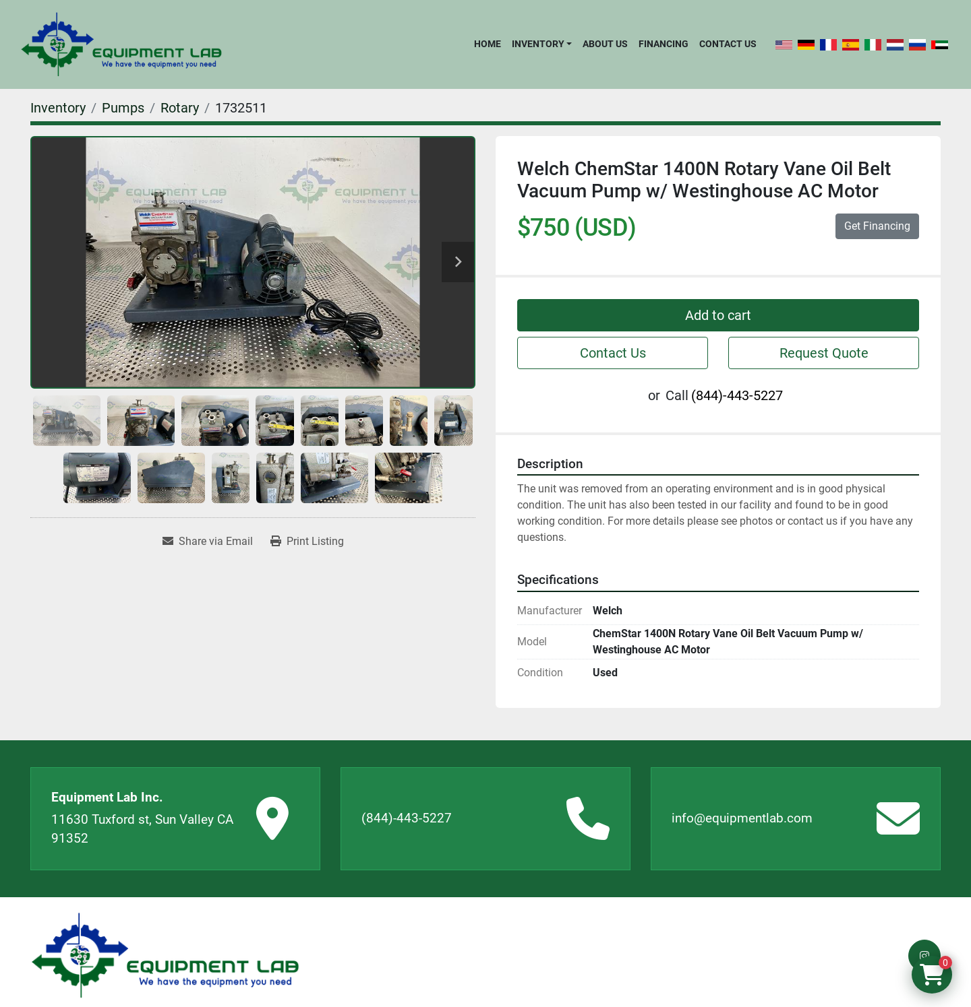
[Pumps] (123, 108)
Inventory (538, 43)
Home (487, 43)
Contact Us (728, 43)
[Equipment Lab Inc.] (165, 955)
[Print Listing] (307, 541)
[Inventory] (58, 108)
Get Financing (877, 226)
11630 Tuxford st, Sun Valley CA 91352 (142, 829)
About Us (605, 43)
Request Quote (824, 353)
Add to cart (718, 315)
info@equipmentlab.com (742, 818)
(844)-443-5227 (737, 395)
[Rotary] (179, 108)
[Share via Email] (208, 541)
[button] (542, 44)
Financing (663, 43)
